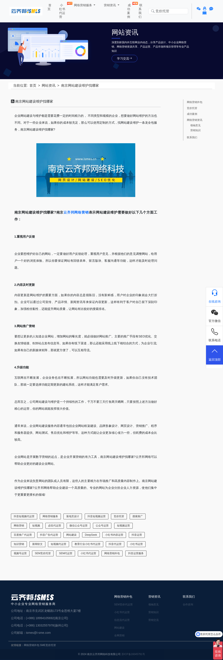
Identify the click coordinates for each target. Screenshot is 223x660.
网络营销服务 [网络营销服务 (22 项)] (50, 516)
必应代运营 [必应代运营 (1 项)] (54, 525)
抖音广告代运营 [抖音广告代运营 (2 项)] (49, 534)
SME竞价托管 (48, 645)
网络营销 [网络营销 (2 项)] (19, 525)
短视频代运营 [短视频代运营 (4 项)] (58, 544)
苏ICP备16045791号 (133, 654)
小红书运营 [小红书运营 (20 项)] (136, 544)
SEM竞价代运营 (123, 604)
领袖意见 (195, 125)
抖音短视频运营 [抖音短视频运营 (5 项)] (97, 516)
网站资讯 (48, 85)
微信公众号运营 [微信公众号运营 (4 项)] (78, 525)
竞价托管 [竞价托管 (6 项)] (119, 516)
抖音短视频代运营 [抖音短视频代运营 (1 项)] (24, 516)
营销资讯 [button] (110, 5)
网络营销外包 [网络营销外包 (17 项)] (112, 553)
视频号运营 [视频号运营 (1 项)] (20, 553)
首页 (49, 7)
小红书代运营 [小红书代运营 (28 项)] (88, 553)
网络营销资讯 (194, 120)
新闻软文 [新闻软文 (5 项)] (37, 544)
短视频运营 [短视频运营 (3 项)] (123, 525)
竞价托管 (192, 108)
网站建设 (119, 627)
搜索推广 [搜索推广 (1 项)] (137, 516)
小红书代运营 (63, 10)
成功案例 (130, 10)
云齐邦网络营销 (76, 212)
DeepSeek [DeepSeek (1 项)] (91, 534)
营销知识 (195, 130)
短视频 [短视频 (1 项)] (36, 525)
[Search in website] (168, 11)
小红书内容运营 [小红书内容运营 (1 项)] (114, 534)
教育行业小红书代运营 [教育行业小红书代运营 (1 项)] (87, 544)
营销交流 (153, 620)
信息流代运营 (122, 620)
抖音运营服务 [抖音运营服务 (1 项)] (136, 553)
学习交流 (124, 58)
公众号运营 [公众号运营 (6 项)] (102, 525)
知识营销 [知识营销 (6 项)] (19, 544)
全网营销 (119, 635)
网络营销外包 (194, 102)
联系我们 (140, 10)
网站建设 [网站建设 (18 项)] (71, 534)
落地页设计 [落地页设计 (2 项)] (72, 516)
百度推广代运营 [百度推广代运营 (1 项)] (23, 534)
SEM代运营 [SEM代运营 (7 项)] (65, 553)
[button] (199, 9)
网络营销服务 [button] (83, 5)
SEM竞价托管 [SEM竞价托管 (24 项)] (43, 553)
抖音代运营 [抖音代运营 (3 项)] (115, 544)
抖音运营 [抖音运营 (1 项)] (137, 534)
